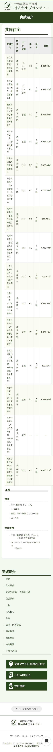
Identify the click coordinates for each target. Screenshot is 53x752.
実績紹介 (8, 572)
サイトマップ (37, 736)
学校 (8, 618)
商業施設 (10, 638)
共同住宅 (10, 611)
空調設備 (10, 598)
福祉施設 (10, 631)
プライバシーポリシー (19, 736)
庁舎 (8, 605)
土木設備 (10, 585)
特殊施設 (10, 644)
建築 (8, 579)
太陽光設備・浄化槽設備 (18, 592)
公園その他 (11, 651)
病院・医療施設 (13, 625)
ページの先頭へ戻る (28, 709)
